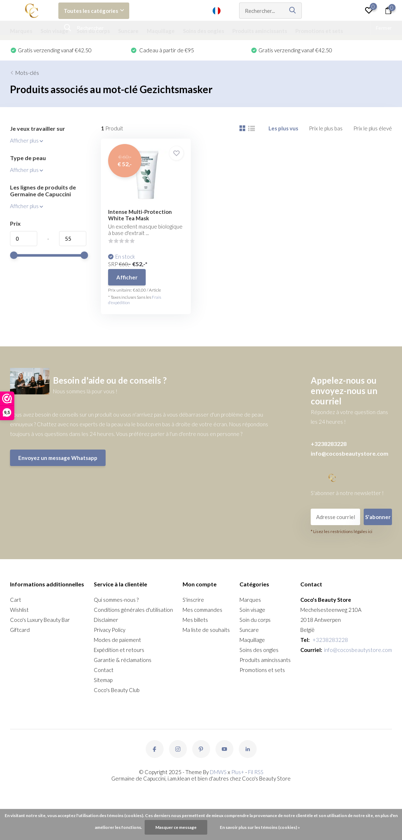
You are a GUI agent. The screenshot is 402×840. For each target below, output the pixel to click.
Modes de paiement (117, 640)
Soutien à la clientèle (176, 11)
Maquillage (161, 31)
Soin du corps (93, 31)
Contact (103, 670)
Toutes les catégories (94, 11)
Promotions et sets (319, 31)
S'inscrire (193, 599)
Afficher (126, 277)
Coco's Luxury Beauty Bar (40, 619)
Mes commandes (202, 609)
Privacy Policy (109, 630)
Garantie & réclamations (122, 660)
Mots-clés (27, 72)
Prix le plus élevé (372, 128)
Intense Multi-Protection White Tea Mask (140, 214)
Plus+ (237, 772)
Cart (15, 599)
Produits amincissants (259, 31)
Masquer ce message (176, 827)
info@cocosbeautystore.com (349, 453)
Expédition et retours (119, 650)
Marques (21, 31)
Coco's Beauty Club (117, 690)
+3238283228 (329, 443)
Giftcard (20, 630)
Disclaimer (106, 619)
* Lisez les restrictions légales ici (341, 531)
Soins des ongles (203, 31)
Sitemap (103, 680)
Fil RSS (255, 772)
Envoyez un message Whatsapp (57, 458)
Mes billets (195, 619)
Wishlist (19, 609)
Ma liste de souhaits (206, 630)
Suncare (128, 31)
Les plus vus (283, 128)
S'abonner (378, 517)
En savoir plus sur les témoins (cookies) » (260, 827)
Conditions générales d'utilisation (133, 609)
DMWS (218, 772)
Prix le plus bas (326, 128)
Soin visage (54, 31)
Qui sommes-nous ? (116, 599)
